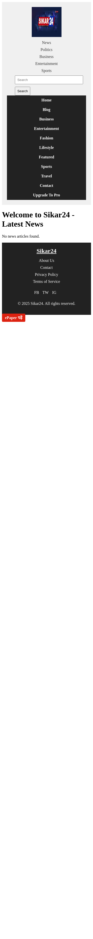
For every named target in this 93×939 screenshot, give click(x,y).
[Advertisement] (46, 474)
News (46, 42)
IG (54, 292)
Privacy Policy (46, 274)
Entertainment (46, 63)
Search (22, 91)
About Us (46, 260)
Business (46, 56)
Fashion (46, 138)
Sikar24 (46, 251)
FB (36, 292)
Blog (46, 109)
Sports (46, 70)
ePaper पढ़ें (13, 318)
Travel (46, 176)
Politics (46, 49)
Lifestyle (46, 147)
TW (45, 292)
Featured (46, 157)
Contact (46, 185)
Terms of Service (46, 281)
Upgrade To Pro (46, 195)
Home (46, 100)
